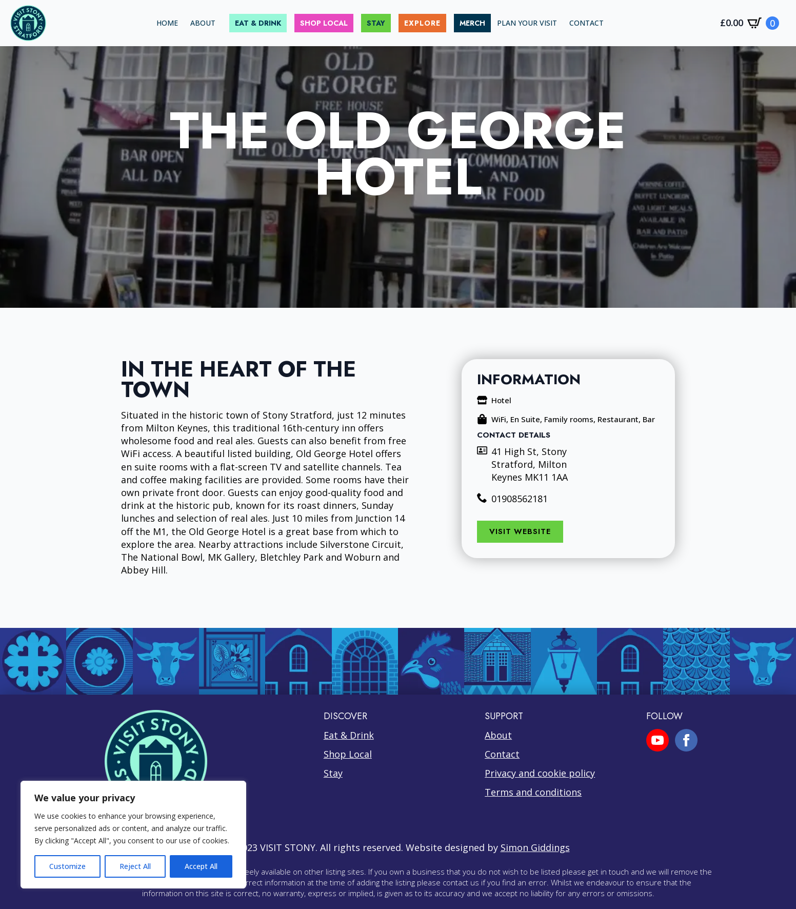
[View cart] (749, 23)
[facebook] (686, 740)
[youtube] (657, 740)
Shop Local (348, 754)
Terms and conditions (533, 792)
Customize (67, 866)
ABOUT (202, 23)
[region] (133, 834)
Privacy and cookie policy (540, 773)
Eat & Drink (349, 735)
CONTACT (586, 23)
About (498, 735)
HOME (167, 23)
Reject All (135, 866)
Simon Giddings (535, 847)
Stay (333, 773)
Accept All (201, 866)
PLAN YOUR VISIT (527, 23)
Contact (502, 754)
